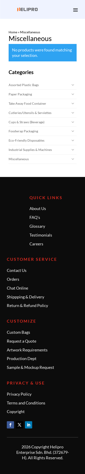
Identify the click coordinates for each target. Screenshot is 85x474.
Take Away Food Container (27, 103)
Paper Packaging (20, 94)
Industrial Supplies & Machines (30, 150)
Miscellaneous (19, 159)
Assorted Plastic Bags (24, 85)
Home (13, 32)
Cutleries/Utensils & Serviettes (30, 113)
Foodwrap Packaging (23, 131)
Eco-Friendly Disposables (26, 140)
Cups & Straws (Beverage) (26, 122)
